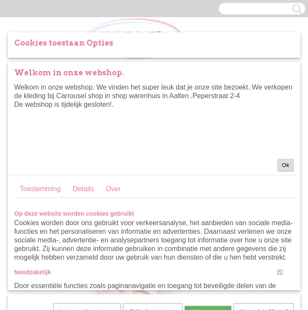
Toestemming (40, 188)
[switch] (280, 272)
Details (83, 188)
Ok (286, 165)
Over (113, 188)
